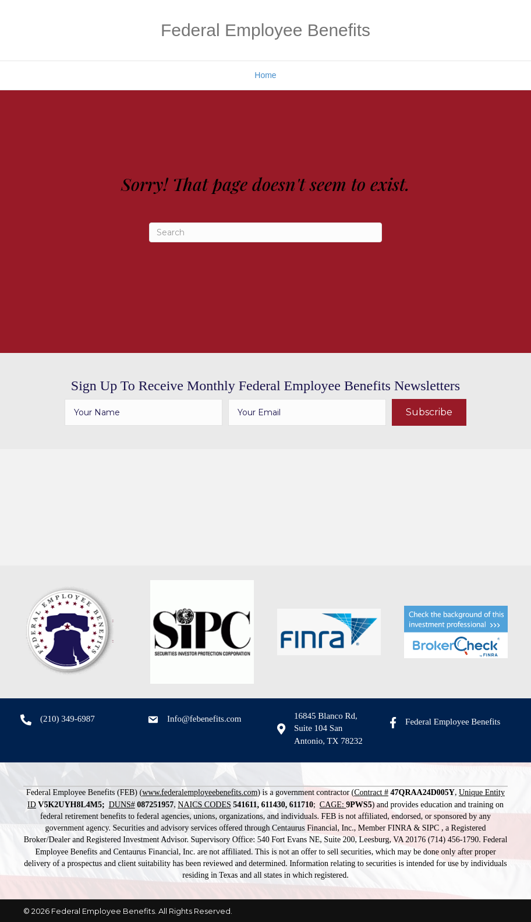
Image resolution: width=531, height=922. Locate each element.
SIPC (431, 828)
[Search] (265, 232)
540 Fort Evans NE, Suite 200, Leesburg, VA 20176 (341, 839)
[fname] (143, 412)
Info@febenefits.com (204, 718)
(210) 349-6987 (67, 718)
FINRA (400, 828)
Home (265, 75)
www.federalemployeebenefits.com (199, 792)
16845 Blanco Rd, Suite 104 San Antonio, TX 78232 (328, 728)
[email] (307, 412)
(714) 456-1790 (453, 839)
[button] (429, 412)
